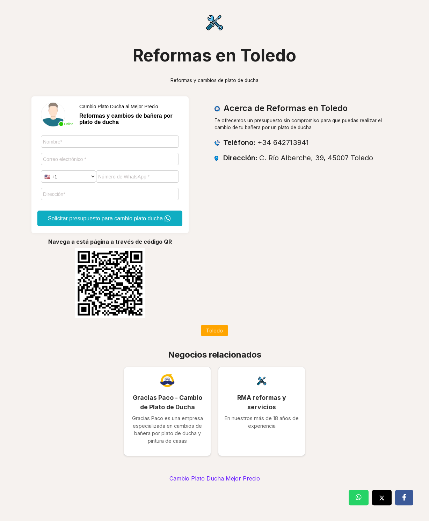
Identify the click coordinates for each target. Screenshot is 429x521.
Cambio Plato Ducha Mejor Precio (214, 478)
